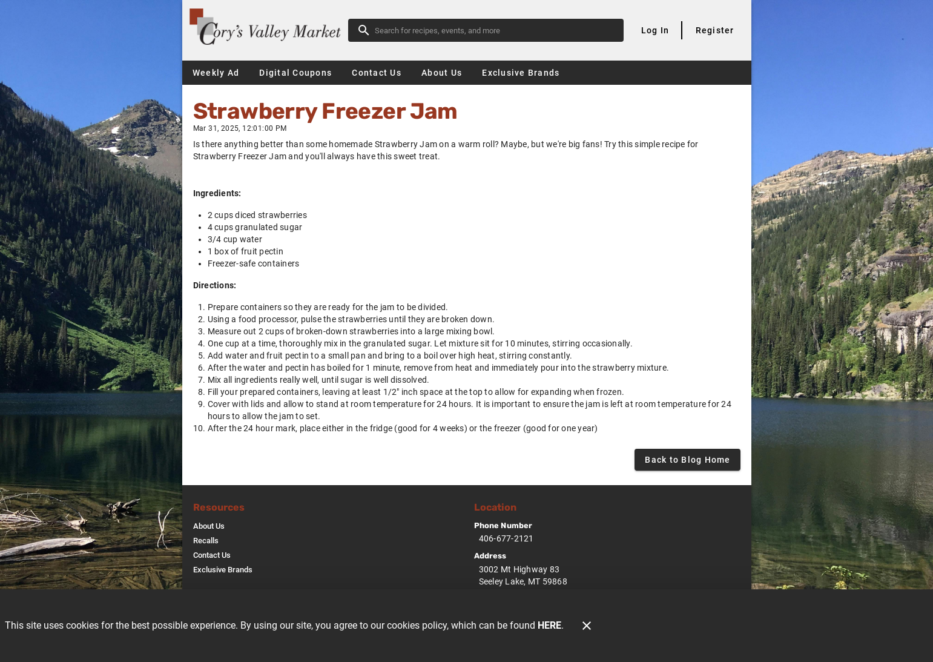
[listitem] (209, 526)
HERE (549, 625)
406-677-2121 (506, 538)
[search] (494, 30)
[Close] (587, 626)
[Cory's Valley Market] (269, 30)
